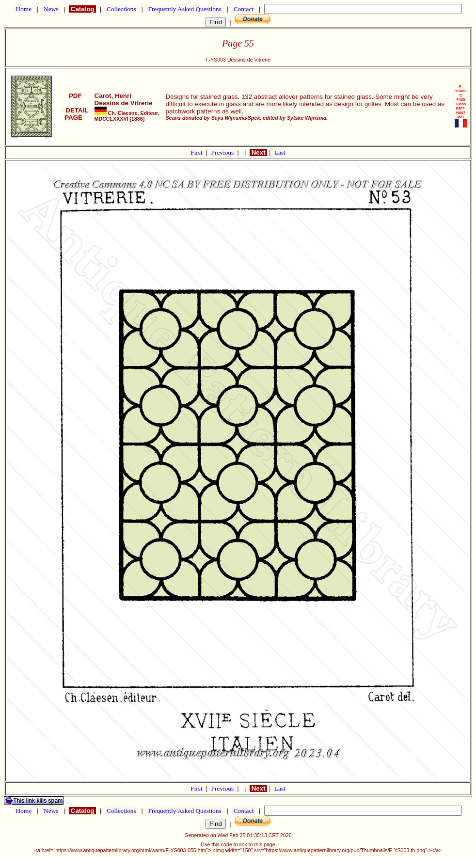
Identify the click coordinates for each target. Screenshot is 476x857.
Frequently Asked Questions (184, 9)
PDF (75, 95)
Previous (223, 152)
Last (280, 152)
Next (258, 152)
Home (23, 9)
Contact (243, 9)
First (197, 152)
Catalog (82, 9)
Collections (121, 9)
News (51, 9)
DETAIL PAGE (75, 114)
